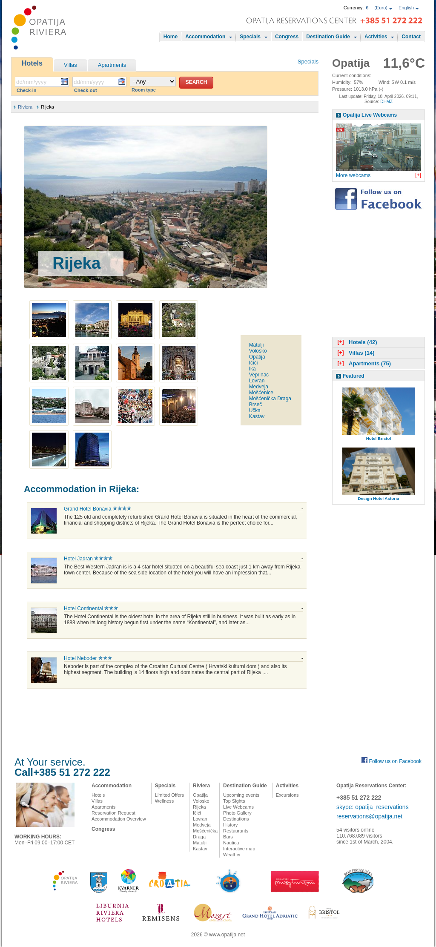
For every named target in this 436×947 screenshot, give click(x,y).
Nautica (231, 842)
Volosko (258, 351)
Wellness (164, 801)
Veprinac (259, 375)
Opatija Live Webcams (370, 115)
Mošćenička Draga (270, 399)
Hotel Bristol (378, 438)
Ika (252, 369)
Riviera (25, 106)
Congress (286, 37)
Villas (70, 65)
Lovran (257, 381)
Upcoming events (241, 795)
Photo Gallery (237, 812)
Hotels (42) (356, 342)
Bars (228, 836)
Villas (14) (355, 353)
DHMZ (386, 101)
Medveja (258, 387)
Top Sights (234, 801)
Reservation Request (113, 812)
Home (171, 37)
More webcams (353, 175)
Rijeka (199, 806)
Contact (411, 37)
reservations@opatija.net (369, 816)
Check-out (85, 90)
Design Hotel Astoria (378, 498)
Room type (144, 89)
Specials (250, 37)
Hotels (32, 63)
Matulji (256, 345)
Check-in (26, 90)
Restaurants (235, 830)
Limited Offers (169, 795)
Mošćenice (261, 393)
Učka (255, 410)
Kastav (257, 416)
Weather (232, 854)
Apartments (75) (363, 363)
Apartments (112, 65)
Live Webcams (238, 806)
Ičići (253, 363)
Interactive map (239, 848)
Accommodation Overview (119, 818)
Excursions (287, 795)
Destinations (236, 818)
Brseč (255, 404)
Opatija (257, 357)
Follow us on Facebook (395, 761)
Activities (375, 37)
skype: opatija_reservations (372, 807)
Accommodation (205, 37)
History (230, 824)
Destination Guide (328, 37)
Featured (353, 376)
